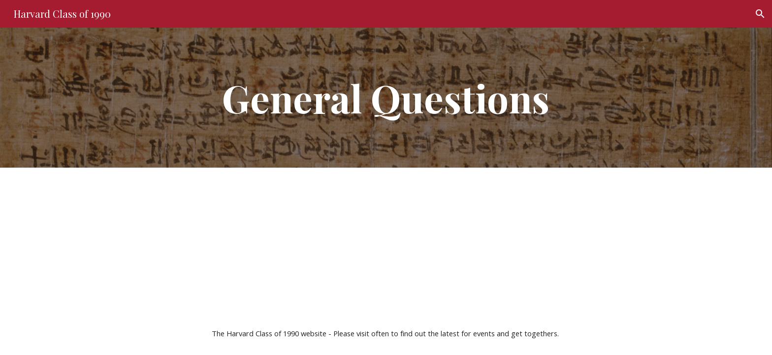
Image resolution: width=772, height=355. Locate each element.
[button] (760, 14)
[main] (386, 97)
